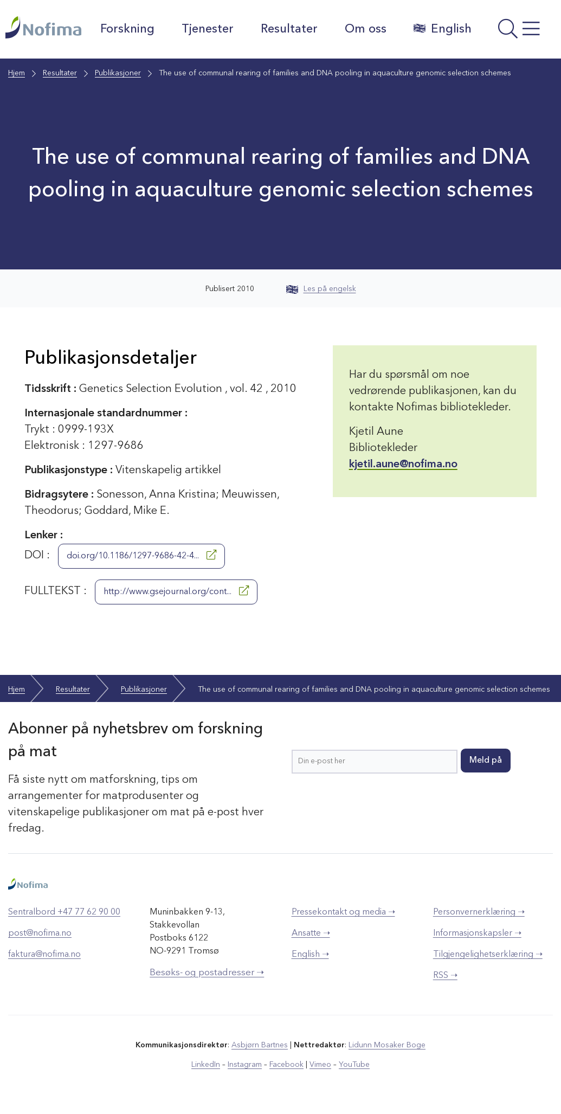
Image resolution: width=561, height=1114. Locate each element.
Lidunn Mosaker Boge (387, 1045)
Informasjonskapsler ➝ (477, 933)
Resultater (289, 29)
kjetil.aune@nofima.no (403, 464)
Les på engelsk (321, 289)
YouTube (354, 1064)
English (443, 28)
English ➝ (310, 954)
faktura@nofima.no (44, 954)
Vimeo (320, 1064)
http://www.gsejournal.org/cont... (176, 590)
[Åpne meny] (519, 32)
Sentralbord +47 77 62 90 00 (64, 912)
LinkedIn (205, 1064)
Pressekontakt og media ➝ (343, 912)
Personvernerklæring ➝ (479, 912)
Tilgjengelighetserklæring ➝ (488, 954)
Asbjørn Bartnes (259, 1045)
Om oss (365, 29)
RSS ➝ (445, 975)
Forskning (127, 29)
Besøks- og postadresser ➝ (207, 972)
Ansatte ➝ (311, 933)
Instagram (245, 1064)
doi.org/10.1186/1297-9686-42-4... (141, 555)
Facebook (286, 1064)
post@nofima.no (40, 933)
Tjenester (208, 29)
